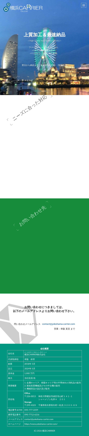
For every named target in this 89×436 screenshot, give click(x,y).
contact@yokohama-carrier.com (58, 324)
